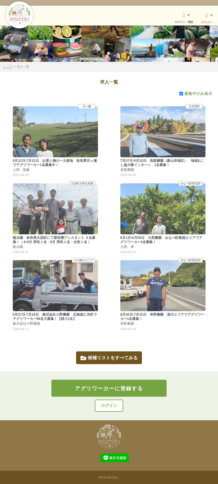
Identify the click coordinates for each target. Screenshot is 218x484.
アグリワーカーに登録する (109, 388)
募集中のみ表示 (195, 93)
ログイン (109, 405)
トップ (7, 66)
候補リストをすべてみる (109, 357)
